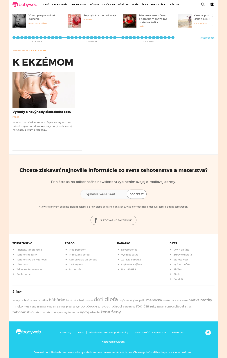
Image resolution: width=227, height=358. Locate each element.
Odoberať (137, 194)
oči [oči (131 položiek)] (54, 306)
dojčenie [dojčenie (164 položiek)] (124, 300)
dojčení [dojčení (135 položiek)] (134, 300)
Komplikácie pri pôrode (83, 259)
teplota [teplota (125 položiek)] (60, 312)
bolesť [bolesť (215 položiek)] (25, 300)
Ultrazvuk (22, 264)
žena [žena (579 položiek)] (105, 312)
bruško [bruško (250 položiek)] (43, 300)
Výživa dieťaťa (182, 264)
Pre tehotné (24, 274)
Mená (45, 4)
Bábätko (123, 4)
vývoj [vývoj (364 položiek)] (84, 312)
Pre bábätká (128, 269)
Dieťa (135, 4)
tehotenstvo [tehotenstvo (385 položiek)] (23, 312)
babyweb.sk (20, 50)
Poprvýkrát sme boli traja (100, 15)
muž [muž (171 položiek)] (26, 306)
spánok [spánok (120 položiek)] (160, 307)
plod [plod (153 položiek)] (69, 306)
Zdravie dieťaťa (183, 254)
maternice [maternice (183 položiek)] (169, 300)
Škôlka (178, 269)
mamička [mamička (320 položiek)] (154, 300)
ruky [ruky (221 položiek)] (153, 306)
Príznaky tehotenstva (29, 249)
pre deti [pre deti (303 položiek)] (104, 306)
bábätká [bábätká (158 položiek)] (71, 300)
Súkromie (177, 332)
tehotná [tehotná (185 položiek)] (40, 312)
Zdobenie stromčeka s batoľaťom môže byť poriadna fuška (153, 19)
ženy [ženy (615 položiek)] (116, 311)
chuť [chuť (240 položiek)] (80, 300)
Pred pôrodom (77, 249)
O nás (80, 332)
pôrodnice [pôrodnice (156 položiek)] (129, 306)
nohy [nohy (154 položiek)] (33, 306)
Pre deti (178, 279)
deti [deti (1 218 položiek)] (99, 299)
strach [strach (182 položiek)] (189, 306)
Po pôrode (108, 4)
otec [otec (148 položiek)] (49, 306)
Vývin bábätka (129, 254)
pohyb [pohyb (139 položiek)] (76, 306)
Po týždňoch (19, 37)
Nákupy (174, 4)
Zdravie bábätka (131, 259)
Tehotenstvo (79, 4)
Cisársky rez (76, 264)
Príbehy (88, 20)
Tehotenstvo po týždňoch (32, 259)
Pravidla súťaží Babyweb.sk (150, 332)
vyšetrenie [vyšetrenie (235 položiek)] (71, 312)
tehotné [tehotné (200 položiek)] (51, 312)
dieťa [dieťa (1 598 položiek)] (111, 299)
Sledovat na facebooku (113, 220)
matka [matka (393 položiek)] (193, 300)
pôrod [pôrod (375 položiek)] (116, 306)
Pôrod (94, 4)
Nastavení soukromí (113, 341)
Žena (145, 4)
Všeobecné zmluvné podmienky (108, 332)
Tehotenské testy (27, 254)
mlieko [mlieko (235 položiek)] (17, 306)
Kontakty (65, 332)
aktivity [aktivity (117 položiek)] (16, 300)
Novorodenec (207, 37)
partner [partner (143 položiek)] (61, 306)
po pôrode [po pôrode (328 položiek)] (88, 306)
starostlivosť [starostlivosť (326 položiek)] (174, 306)
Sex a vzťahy (159, 4)
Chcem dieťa (60, 4)
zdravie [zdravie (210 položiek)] (95, 312)
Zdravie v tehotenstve (29, 269)
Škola (177, 274)
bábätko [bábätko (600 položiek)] (57, 299)
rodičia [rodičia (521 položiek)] (142, 306)
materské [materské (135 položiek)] (182, 300)
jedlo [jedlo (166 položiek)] (142, 300)
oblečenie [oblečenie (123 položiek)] (41, 306)
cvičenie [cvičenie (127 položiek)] (89, 300)
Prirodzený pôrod (79, 254)
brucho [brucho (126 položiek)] (33, 300)
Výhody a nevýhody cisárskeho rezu (41, 112)
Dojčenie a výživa (37, 23)
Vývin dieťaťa (181, 249)
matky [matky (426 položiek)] (206, 300)
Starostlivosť (181, 259)
